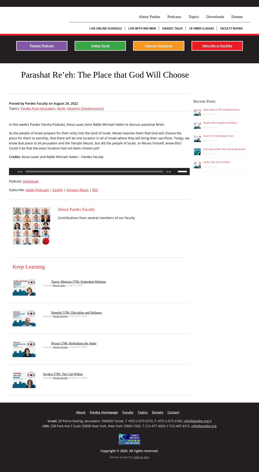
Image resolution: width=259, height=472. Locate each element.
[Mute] (175, 171)
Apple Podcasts (37, 190)
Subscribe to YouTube (217, 46)
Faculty (127, 412)
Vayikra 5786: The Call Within (63, 374)
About (80, 412)
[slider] (94, 171)
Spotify (58, 190)
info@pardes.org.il (198, 421)
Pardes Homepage (104, 412)
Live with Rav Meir (142, 28)
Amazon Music (78, 190)
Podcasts (174, 16)
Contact (173, 412)
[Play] (13, 171)
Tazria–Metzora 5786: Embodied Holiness (78, 282)
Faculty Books (231, 28)
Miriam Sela (59, 285)
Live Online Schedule (106, 28)
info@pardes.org (204, 426)
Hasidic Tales (172, 28)
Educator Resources (159, 46)
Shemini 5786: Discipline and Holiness (76, 312)
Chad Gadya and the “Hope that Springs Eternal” (224, 149)
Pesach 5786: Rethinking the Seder (74, 343)
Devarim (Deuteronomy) (85, 108)
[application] (99, 171)
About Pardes (149, 16)
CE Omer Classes (201, 28)
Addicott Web (141, 457)
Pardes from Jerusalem (38, 108)
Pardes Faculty (60, 316)
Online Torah (100, 46)
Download (30, 181)
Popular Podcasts (42, 46)
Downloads (215, 16)
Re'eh (61, 108)
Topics (193, 16)
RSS (95, 190)
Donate (237, 16)
